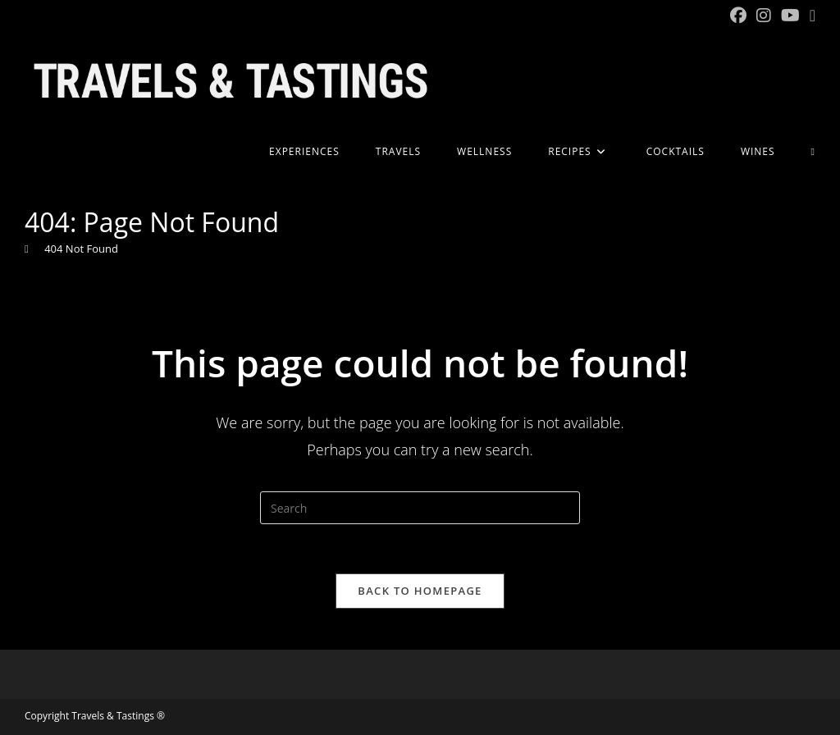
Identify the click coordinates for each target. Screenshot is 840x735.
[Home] (27, 248)
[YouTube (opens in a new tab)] (790, 15)
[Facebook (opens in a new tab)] (738, 15)
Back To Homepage (420, 590)
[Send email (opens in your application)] (810, 15)
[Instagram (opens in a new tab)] (763, 15)
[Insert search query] (420, 507)
